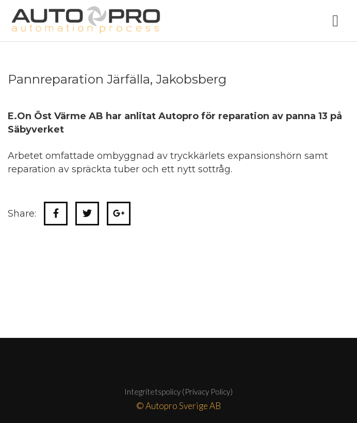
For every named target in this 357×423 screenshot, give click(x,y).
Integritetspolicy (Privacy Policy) (178, 391)
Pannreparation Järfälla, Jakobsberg (117, 79)
